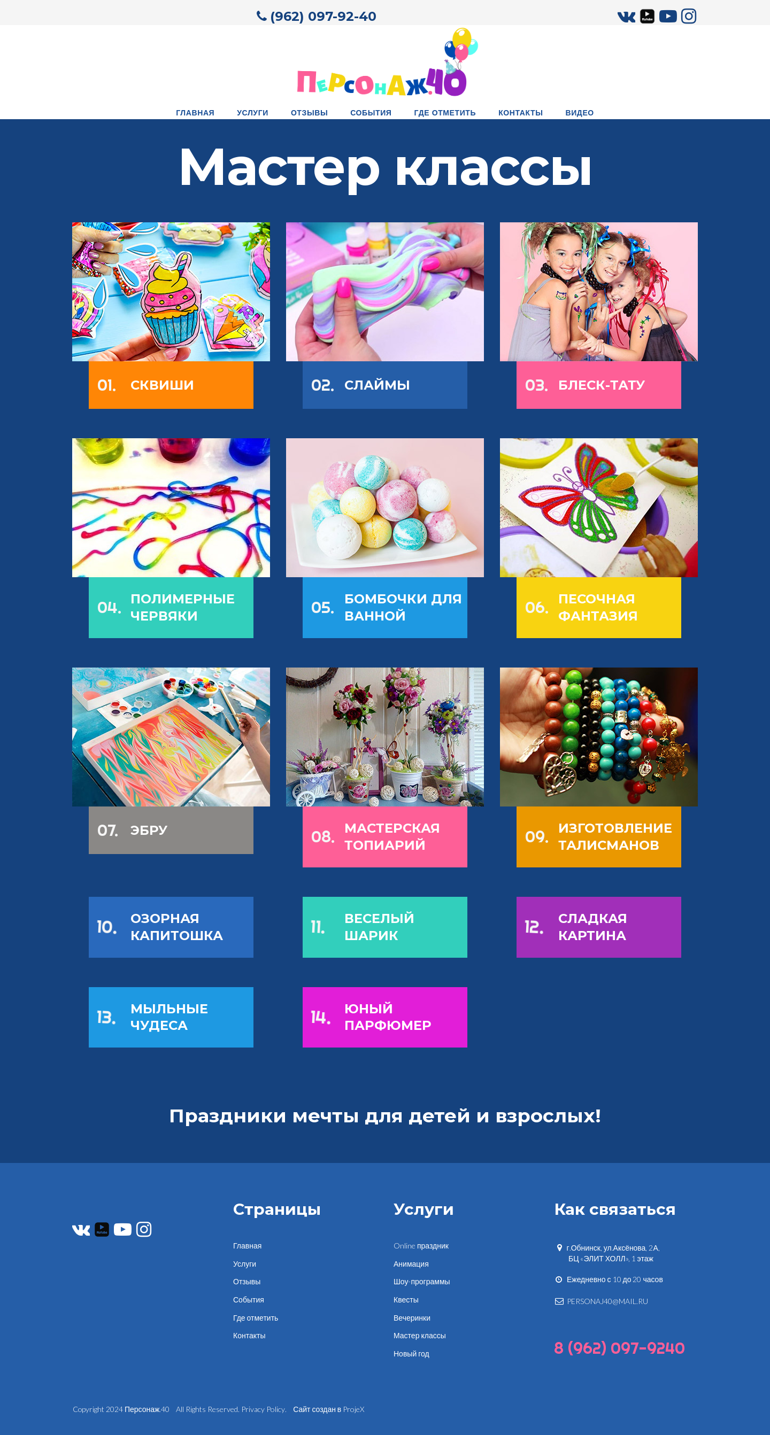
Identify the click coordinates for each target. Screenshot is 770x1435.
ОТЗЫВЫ (309, 112)
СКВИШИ (162, 385)
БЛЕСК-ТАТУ (601, 385)
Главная (247, 1243)
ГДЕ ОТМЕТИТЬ (445, 112)
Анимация (411, 1261)
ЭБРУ (148, 830)
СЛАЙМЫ (377, 385)
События (248, 1297)
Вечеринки (412, 1315)
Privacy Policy (263, 1406)
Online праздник (421, 1243)
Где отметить (255, 1315)
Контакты (249, 1333)
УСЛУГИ (252, 112)
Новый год (411, 1351)
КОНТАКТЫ (520, 112)
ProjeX (354, 1406)
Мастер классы (420, 1333)
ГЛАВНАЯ (195, 112)
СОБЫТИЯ (370, 112)
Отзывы (246, 1279)
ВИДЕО (579, 112)
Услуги (244, 1261)
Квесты (406, 1297)
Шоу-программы (422, 1279)
